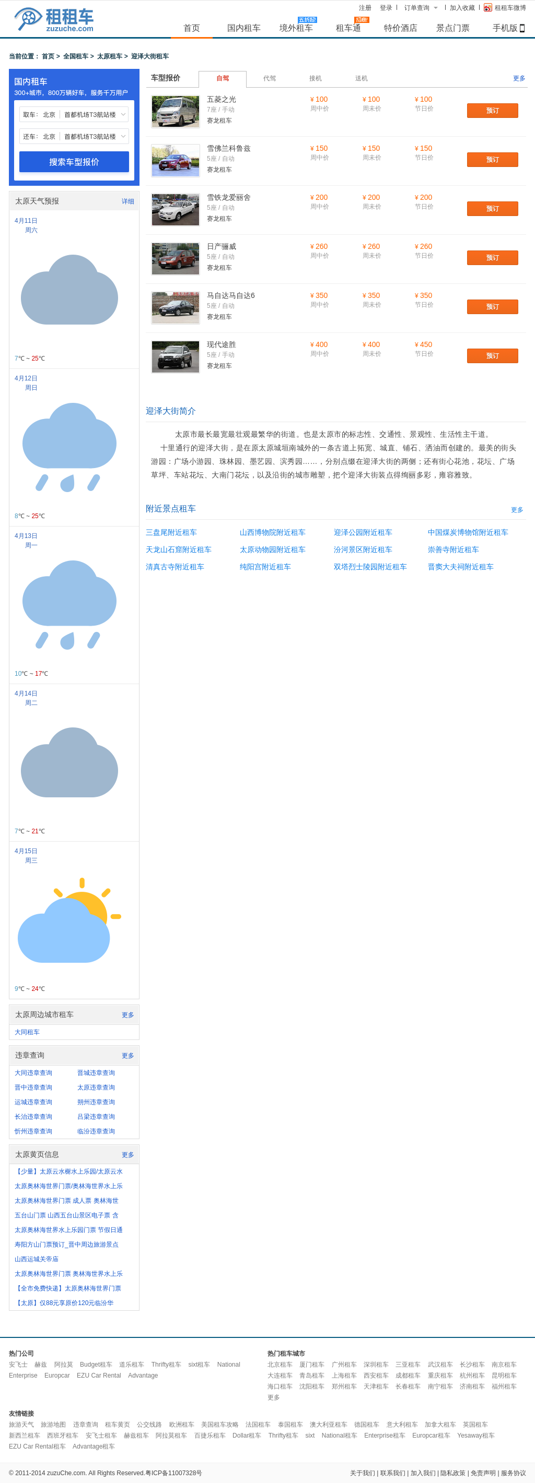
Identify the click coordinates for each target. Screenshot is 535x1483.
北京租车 (280, 1364)
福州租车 (504, 1386)
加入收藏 (462, 7)
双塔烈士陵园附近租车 (370, 567)
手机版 (505, 27)
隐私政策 (453, 1473)
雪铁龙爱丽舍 (229, 197)
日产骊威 (221, 246)
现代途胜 (221, 344)
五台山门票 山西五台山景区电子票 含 (67, 1215)
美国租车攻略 (220, 1424)
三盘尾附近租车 (171, 532)
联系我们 (392, 1473)
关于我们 (362, 1473)
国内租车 (244, 27)
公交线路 (149, 1424)
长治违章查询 (33, 1116)
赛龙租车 (219, 120)
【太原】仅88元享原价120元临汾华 (64, 1303)
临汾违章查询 (96, 1131)
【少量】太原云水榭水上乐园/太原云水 (69, 1171)
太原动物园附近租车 (273, 549)
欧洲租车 (181, 1424)
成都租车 (408, 1375)
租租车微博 (505, 7)
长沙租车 (472, 1364)
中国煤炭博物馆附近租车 (468, 532)
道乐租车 (131, 1364)
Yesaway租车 (476, 1435)
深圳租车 (376, 1364)
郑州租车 (344, 1386)
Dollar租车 (246, 1435)
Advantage (143, 1375)
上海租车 (344, 1375)
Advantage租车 (94, 1446)
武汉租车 (440, 1364)
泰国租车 (290, 1424)
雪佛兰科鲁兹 (229, 148)
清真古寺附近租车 (175, 567)
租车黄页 (117, 1424)
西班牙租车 (62, 1435)
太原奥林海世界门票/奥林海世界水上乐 (69, 1186)
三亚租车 (408, 1364)
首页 (191, 27)
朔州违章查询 (96, 1102)
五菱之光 (221, 99)
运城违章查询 (33, 1102)
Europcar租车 (431, 1435)
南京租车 (504, 1364)
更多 (128, 1015)
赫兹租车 (136, 1435)
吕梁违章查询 (96, 1116)
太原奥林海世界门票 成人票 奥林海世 (67, 1200)
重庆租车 (440, 1375)
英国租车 (475, 1424)
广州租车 (344, 1364)
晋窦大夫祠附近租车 (461, 567)
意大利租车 (402, 1424)
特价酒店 (400, 27)
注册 (365, 7)
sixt (310, 1435)
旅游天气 (21, 1424)
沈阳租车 (311, 1386)
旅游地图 (53, 1424)
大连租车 (280, 1375)
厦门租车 (311, 1364)
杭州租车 (472, 1375)
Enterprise (23, 1375)
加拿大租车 (440, 1424)
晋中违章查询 (33, 1087)
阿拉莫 (63, 1364)
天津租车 (376, 1386)
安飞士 (18, 1364)
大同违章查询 (33, 1073)
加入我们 (423, 1473)
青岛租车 (311, 1375)
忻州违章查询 (33, 1131)
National (228, 1364)
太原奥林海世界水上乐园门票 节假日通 (69, 1230)
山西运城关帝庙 (37, 1259)
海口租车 (280, 1386)
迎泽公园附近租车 (363, 532)
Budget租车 (96, 1364)
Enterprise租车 (384, 1435)
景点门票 (453, 27)
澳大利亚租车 (328, 1424)
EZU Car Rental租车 (37, 1446)
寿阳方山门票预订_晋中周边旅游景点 (67, 1244)
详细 (128, 201)
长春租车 (408, 1386)
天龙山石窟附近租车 (179, 549)
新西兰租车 (24, 1435)
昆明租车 (504, 1375)
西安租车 (376, 1375)
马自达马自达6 (231, 295)
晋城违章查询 (96, 1073)
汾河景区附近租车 (363, 549)
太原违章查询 (96, 1087)
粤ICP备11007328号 (173, 1473)
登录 (386, 7)
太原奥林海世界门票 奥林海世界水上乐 (69, 1273)
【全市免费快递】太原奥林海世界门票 (68, 1288)
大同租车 (27, 1032)
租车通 (348, 27)
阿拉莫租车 (171, 1435)
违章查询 (85, 1424)
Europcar (57, 1375)
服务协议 (513, 1473)
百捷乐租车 (210, 1435)
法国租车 (258, 1424)
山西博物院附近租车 (273, 532)
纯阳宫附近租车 (265, 567)
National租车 (339, 1435)
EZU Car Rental (99, 1375)
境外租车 (296, 27)
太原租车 (109, 56)
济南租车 (472, 1386)
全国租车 (75, 56)
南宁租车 (440, 1386)
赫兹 (40, 1364)
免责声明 (483, 1473)
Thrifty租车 (166, 1364)
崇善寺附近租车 (453, 549)
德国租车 (366, 1424)
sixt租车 (199, 1364)
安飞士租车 (101, 1435)
